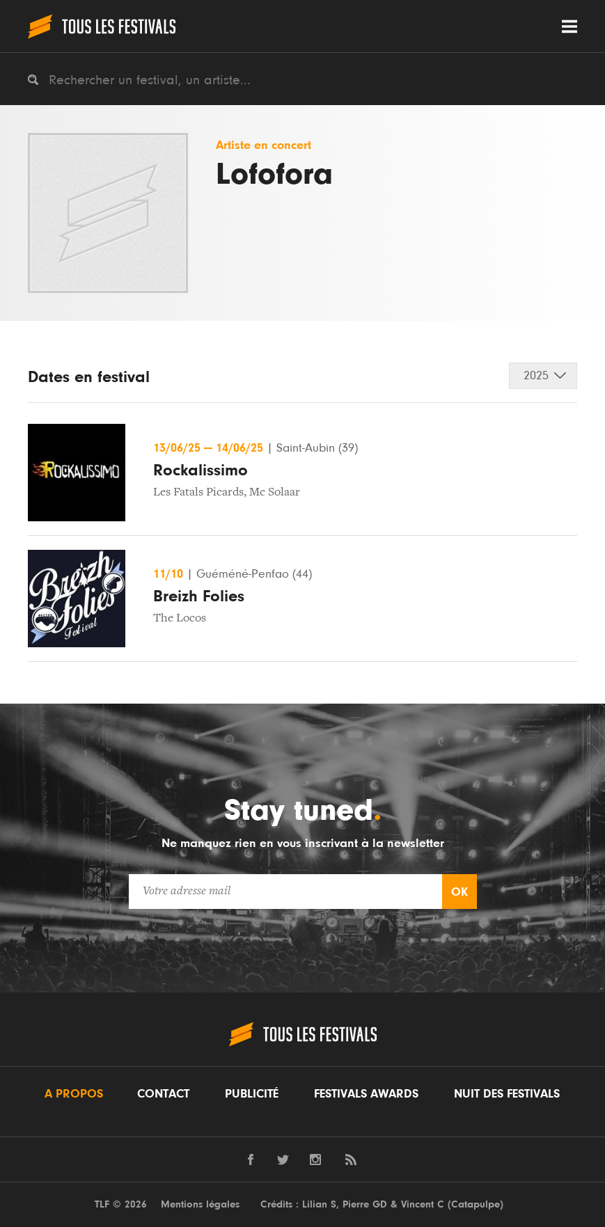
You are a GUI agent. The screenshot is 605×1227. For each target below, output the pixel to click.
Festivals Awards (366, 1094)
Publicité (251, 1094)
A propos (74, 1094)
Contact (163, 1094)
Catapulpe (475, 1204)
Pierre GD (365, 1204)
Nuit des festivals (507, 1094)
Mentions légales (200, 1204)
